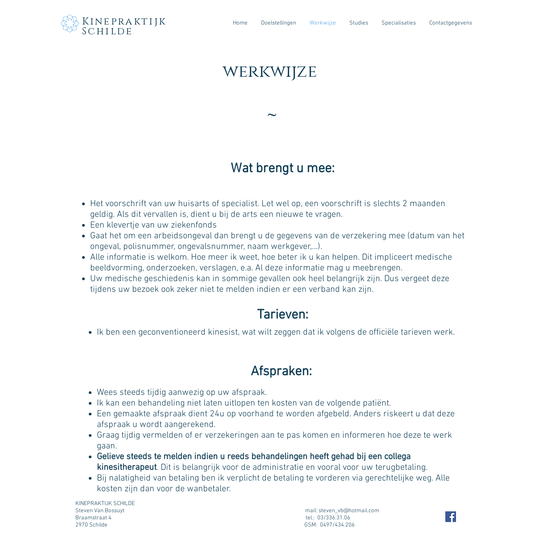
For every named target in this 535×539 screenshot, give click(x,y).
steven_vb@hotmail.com (349, 510)
